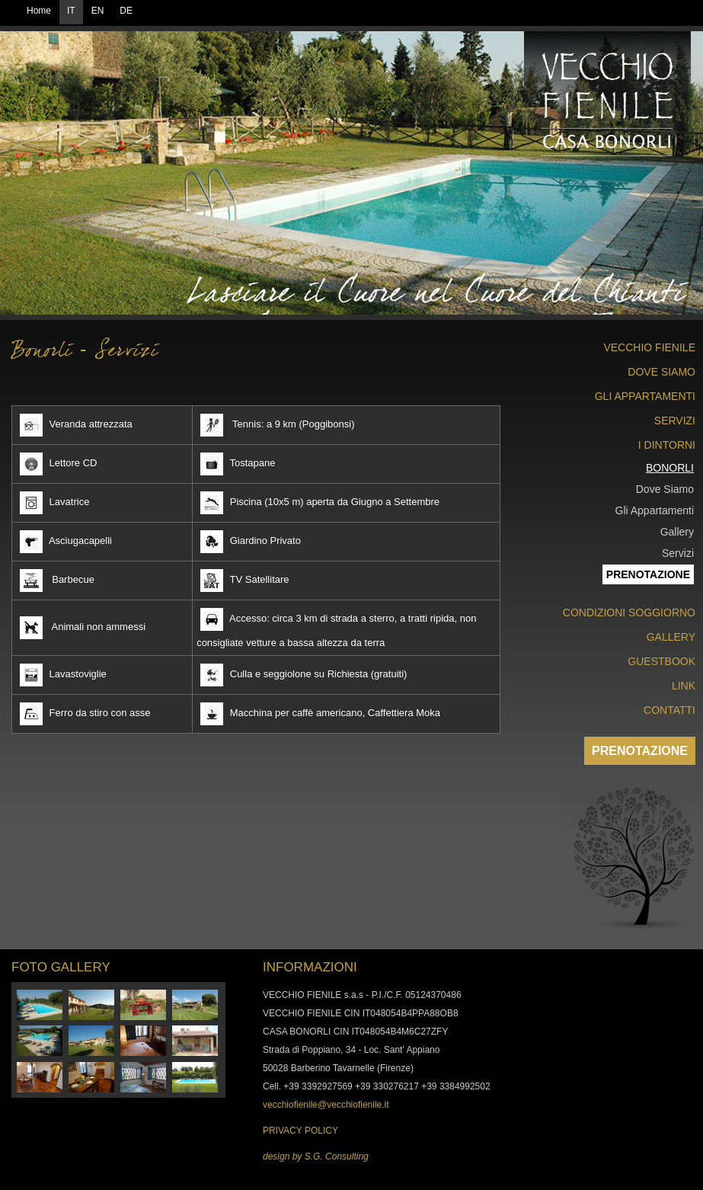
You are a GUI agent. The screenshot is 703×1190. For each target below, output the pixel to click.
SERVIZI (674, 420)
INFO (278, 967)
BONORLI (670, 468)
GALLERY (671, 637)
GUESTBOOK (661, 661)
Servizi (678, 553)
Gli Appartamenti (655, 510)
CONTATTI (669, 710)
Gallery (677, 532)
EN (97, 10)
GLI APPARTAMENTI (645, 396)
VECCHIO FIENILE (649, 347)
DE (126, 10)
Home (39, 10)
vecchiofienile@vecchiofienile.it (326, 1104)
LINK (683, 686)
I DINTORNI (666, 445)
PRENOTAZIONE (640, 750)
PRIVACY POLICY (300, 1130)
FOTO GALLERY (60, 967)
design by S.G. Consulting (316, 1156)
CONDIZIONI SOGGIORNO (629, 612)
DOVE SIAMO (661, 372)
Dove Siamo (665, 489)
